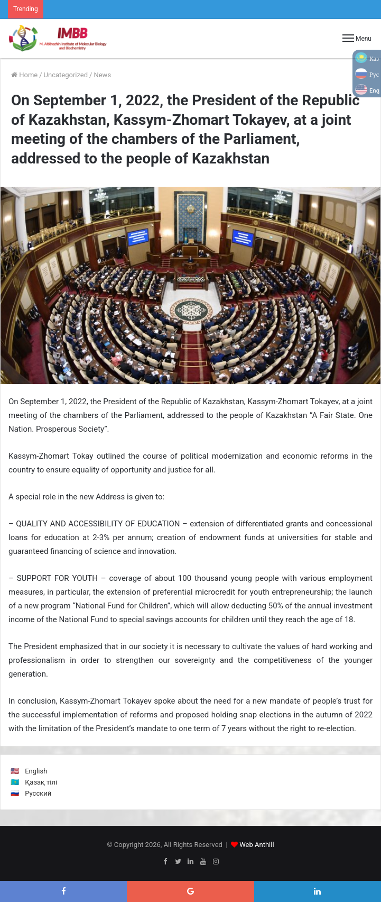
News (102, 75)
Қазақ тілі (41, 782)
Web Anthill (256, 845)
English (36, 771)
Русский (38, 793)
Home (24, 75)
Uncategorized (66, 75)
